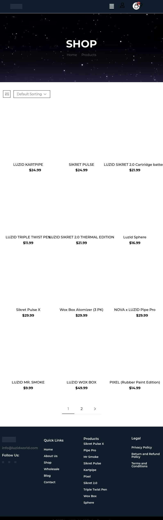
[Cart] (135, 6)
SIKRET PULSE (81, 164)
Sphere (89, 502)
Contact (49, 482)
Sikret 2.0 (90, 483)
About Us (51, 456)
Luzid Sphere (134, 237)
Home (72, 55)
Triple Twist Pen (95, 489)
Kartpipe (90, 470)
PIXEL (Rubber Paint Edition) (135, 382)
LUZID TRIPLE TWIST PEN (28, 237)
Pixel (87, 476)
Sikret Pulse (92, 463)
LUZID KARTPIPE (28, 164)
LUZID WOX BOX (81, 382)
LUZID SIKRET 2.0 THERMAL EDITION (81, 237)
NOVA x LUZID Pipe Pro (134, 310)
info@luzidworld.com (20, 448)
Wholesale (51, 469)
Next (95, 409)
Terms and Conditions (139, 465)
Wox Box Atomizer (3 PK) (81, 310)
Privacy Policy (141, 447)
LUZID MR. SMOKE (28, 382)
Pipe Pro (90, 450)
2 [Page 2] (81, 409)
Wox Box (90, 496)
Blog (47, 475)
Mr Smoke (91, 457)
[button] (112, 6)
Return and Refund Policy (145, 455)
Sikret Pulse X (28, 310)
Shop (50, 462)
